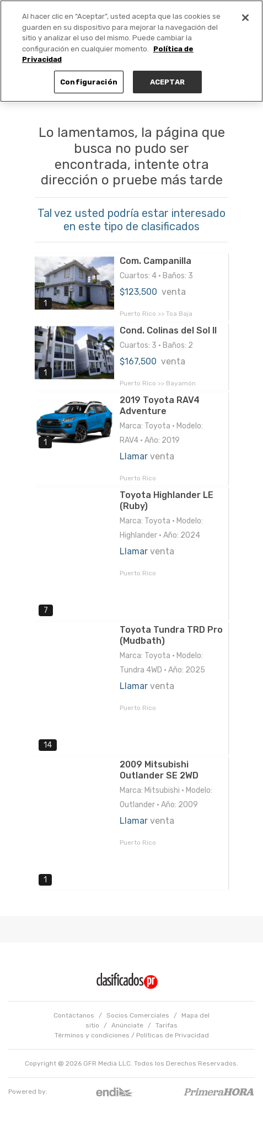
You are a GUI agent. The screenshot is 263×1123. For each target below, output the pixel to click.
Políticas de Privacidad (172, 1035)
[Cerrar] (245, 18)
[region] (131, 51)
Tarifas (166, 1025)
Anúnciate (127, 1025)
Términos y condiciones (92, 1035)
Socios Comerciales (137, 1015)
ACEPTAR (167, 82)
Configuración (88, 82)
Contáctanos (73, 1015)
